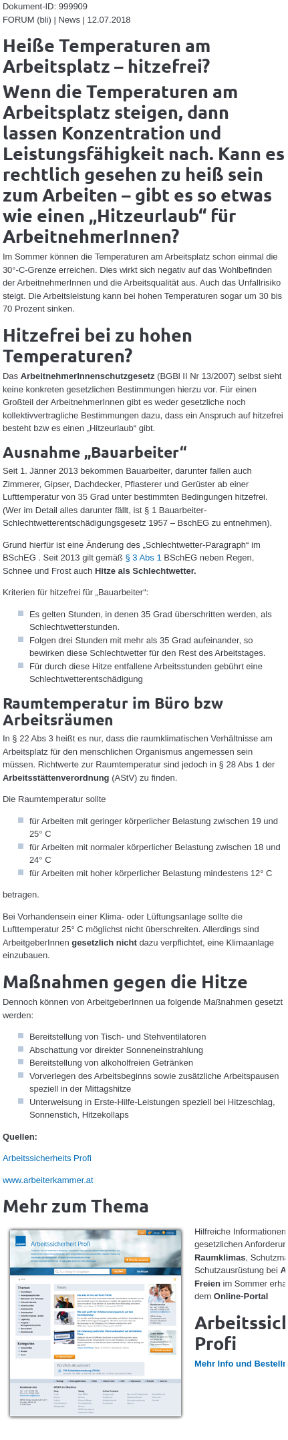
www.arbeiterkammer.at (48, 1180)
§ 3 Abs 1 (143, 558)
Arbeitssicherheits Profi (47, 1158)
